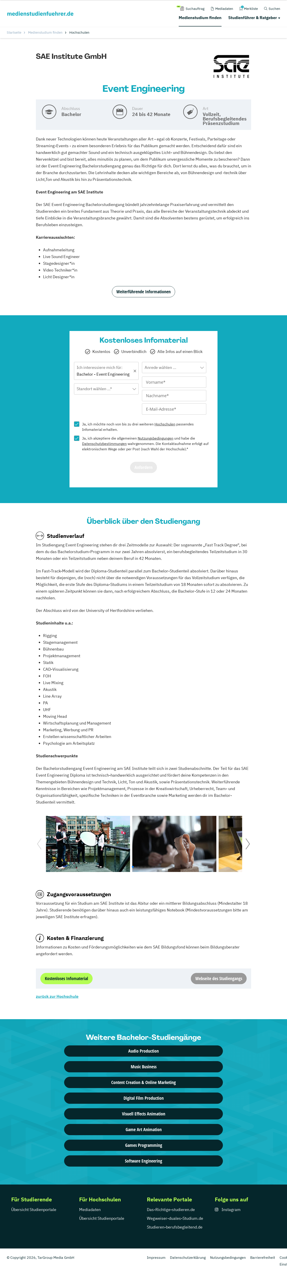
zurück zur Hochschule (57, 996)
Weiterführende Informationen (143, 292)
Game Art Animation (144, 1129)
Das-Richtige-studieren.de (171, 1209)
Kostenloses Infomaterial (66, 978)
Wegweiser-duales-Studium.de (175, 1218)
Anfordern (143, 467)
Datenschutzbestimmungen (104, 443)
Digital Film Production (144, 1098)
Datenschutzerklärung (188, 1257)
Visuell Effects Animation (143, 1114)
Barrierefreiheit (262, 1257)
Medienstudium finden (200, 17)
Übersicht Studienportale (33, 1209)
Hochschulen (164, 424)
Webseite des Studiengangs (218, 978)
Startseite (14, 32)
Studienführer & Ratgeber (252, 17)
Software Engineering (143, 1161)
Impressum (156, 1257)
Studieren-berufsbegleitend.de (174, 1227)
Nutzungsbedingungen (155, 438)
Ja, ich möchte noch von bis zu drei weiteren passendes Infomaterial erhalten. (138, 427)
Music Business (144, 1067)
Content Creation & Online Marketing (143, 1082)
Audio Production (143, 1051)
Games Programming (143, 1145)
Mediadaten (90, 1209)
